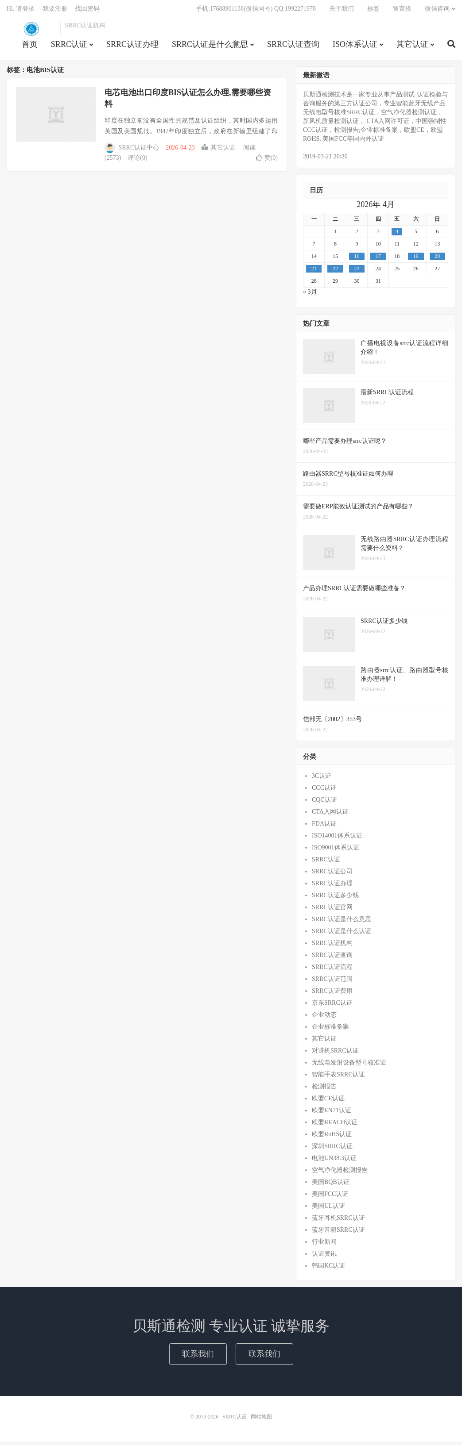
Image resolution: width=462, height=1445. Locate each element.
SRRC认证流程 (332, 970)
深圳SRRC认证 (332, 1149)
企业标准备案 (330, 1030)
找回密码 (87, 11)
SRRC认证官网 (332, 910)
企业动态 (324, 1018)
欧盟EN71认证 (331, 1114)
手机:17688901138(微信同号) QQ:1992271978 (256, 11)
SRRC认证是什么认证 (341, 934)
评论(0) (137, 161)
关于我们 (341, 11)
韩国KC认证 (328, 1269)
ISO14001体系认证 (337, 839)
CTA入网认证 (330, 815)
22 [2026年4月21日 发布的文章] (335, 272)
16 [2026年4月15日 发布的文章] (356, 260)
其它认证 (412, 46)
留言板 (402, 11)
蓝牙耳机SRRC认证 (338, 1221)
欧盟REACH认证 (334, 1125)
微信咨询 (437, 11)
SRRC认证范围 (332, 982)
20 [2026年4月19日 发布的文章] (437, 260)
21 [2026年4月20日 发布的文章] (314, 272)
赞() (267, 161)
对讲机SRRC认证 (335, 1054)
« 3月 (310, 295)
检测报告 (324, 1090)
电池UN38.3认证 (334, 1161)
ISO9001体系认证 (335, 851)
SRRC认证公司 (332, 875)
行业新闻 (324, 1245)
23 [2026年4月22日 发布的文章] (356, 272)
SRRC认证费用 (332, 994)
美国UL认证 (328, 1209)
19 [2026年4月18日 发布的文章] (416, 260)
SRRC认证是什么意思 (210, 46)
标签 (373, 11)
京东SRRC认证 (332, 1006)
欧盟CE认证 (328, 1102)
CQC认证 (324, 803)
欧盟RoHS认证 (332, 1137)
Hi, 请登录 (21, 11)
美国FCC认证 (330, 1197)
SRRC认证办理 (132, 46)
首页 (30, 46)
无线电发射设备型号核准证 (349, 1066)
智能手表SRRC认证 (338, 1078)
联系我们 (198, 1357)
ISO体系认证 (355, 46)
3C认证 (321, 779)
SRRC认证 (31, 31)
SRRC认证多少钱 (335, 898)
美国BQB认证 (330, 1185)
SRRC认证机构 (332, 946)
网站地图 (261, 1420)
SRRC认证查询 (293, 46)
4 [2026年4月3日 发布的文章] (397, 235)
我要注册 (55, 11)
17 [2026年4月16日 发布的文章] (378, 260)
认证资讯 (324, 1257)
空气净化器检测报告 (340, 1173)
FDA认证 (324, 827)
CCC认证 (324, 791)
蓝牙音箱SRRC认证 (338, 1233)
